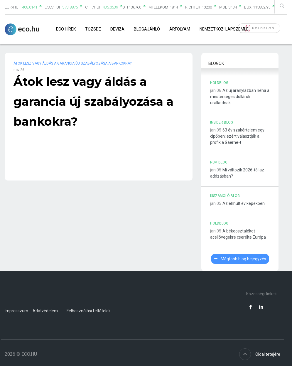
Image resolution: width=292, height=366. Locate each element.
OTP (125, 7)
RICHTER (192, 7)
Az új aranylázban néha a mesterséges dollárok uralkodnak (239, 96)
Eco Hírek (66, 29)
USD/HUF (53, 7)
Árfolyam (179, 29)
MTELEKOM (158, 7)
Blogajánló (147, 29)
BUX (248, 7)
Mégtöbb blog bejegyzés (240, 259)
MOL (223, 7)
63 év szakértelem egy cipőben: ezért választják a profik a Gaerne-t (237, 136)
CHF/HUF (93, 7)
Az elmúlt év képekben (243, 203)
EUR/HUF (13, 7)
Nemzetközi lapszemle (224, 29)
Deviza (117, 29)
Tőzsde (93, 29)
